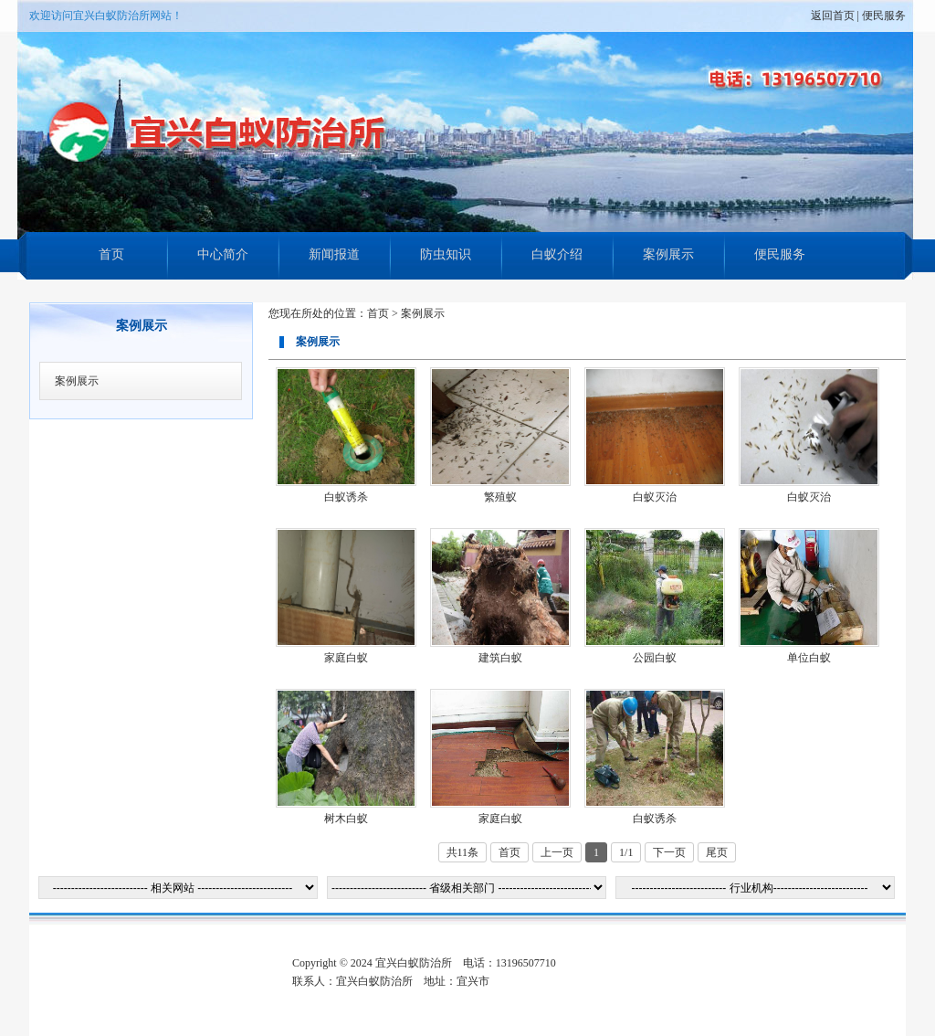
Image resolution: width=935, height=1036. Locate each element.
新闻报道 (334, 254)
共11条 (462, 852)
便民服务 (884, 15)
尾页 (717, 852)
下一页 (669, 852)
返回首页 (833, 15)
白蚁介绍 (557, 254)
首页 (111, 254)
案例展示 (668, 254)
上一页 (557, 852)
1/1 (626, 852)
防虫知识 (445, 254)
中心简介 (222, 254)
